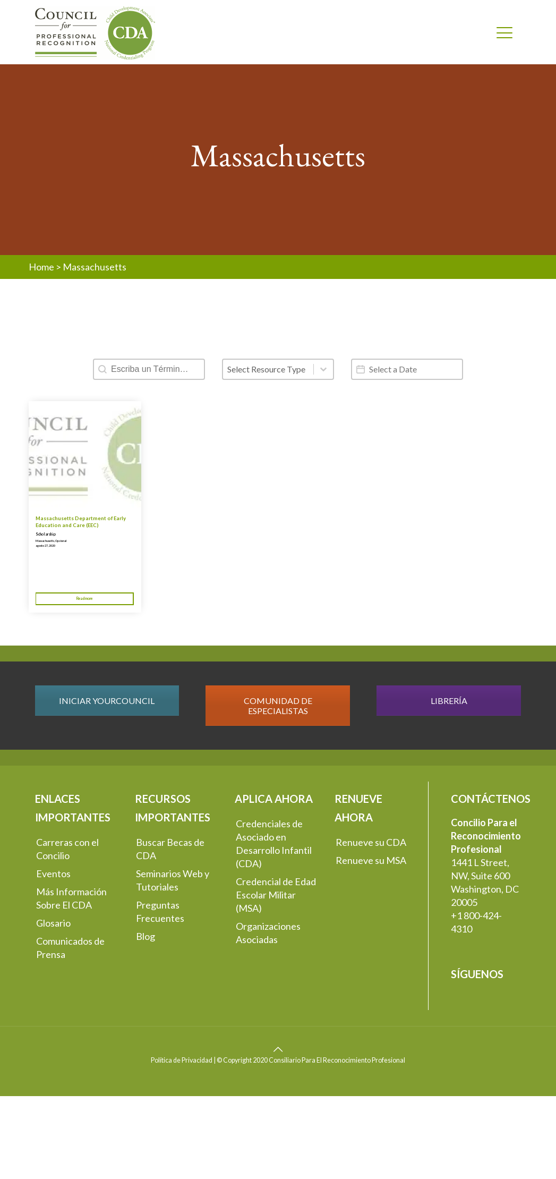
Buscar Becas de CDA (170, 848)
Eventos (53, 873)
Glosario (53, 923)
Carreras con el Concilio (67, 848)
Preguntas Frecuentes (160, 911)
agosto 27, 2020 (45, 545)
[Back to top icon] (278, 1048)
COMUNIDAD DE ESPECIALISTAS (278, 705)
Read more (84, 598)
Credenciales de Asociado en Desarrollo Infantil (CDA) (274, 843)
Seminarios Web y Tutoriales (172, 880)
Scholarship (46, 534)
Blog (145, 936)
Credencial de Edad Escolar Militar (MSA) (276, 895)
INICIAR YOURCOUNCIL (107, 700)
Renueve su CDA (371, 842)
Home (41, 267)
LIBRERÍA (449, 700)
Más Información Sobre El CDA (71, 898)
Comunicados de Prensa (70, 947)
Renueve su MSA (371, 860)
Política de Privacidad (181, 1060)
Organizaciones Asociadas (268, 932)
